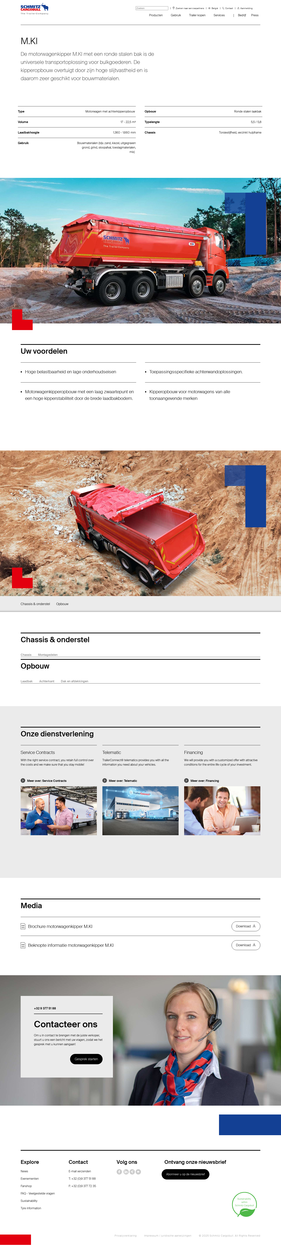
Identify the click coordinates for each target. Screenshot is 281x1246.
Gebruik (176, 15)
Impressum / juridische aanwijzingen (168, 1236)
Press (254, 15)
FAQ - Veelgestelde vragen (38, 1194)
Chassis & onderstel (35, 604)
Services (219, 15)
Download (243, 926)
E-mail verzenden (80, 1172)
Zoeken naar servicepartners (190, 8)
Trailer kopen (197, 15)
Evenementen (30, 1180)
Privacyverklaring (126, 1236)
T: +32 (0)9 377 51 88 (82, 1180)
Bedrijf (242, 15)
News (24, 1172)
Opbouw (62, 604)
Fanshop (26, 1187)
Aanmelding (246, 8)
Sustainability (29, 1202)
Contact (229, 8)
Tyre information (31, 1209)
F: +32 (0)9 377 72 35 (82, 1187)
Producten (156, 15)
